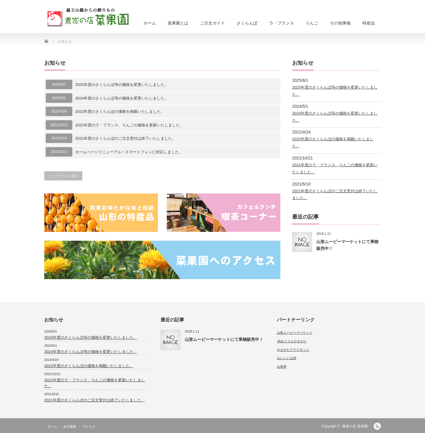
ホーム (149, 23)
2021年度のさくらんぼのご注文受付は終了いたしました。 (125, 138)
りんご (312, 23)
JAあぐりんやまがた (292, 341)
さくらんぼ (247, 23)
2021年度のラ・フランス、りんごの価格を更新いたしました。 (129, 125)
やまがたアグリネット (293, 349)
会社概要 (69, 426)
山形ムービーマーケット (295, 332)
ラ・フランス (281, 23)
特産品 (368, 23)
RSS (377, 426)
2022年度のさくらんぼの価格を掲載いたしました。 (119, 111)
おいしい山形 (286, 358)
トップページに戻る (63, 176)
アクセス (88, 426)
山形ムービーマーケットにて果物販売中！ (224, 339)
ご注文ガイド (212, 23)
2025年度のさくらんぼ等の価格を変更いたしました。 (121, 84)
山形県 (282, 366)
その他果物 (340, 23)
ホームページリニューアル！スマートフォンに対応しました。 (129, 152)
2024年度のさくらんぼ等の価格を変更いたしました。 (121, 98)
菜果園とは (178, 23)
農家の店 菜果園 (355, 426)
